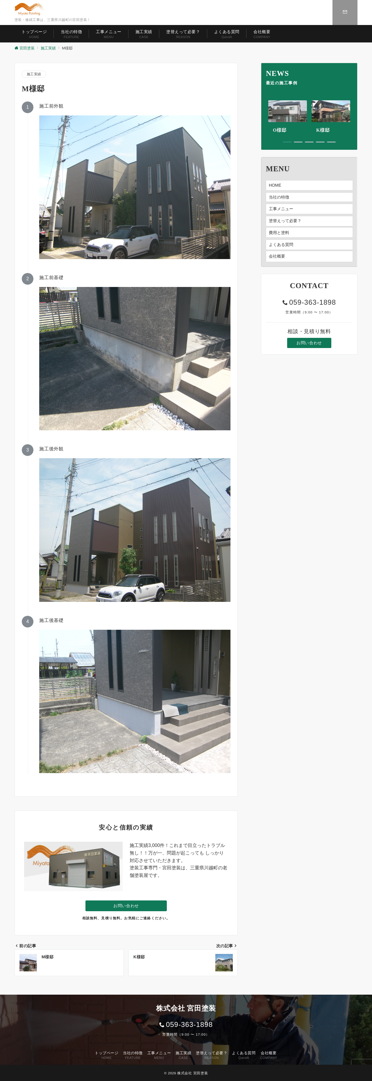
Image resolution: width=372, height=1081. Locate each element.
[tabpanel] (287, 117)
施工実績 (34, 74)
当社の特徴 (279, 197)
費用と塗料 (279, 232)
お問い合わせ (126, 905)
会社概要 (277, 256)
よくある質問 (281, 244)
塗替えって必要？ (285, 220)
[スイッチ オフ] (344, 12)
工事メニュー (281, 208)
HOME (275, 185)
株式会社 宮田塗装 (192, 1073)
